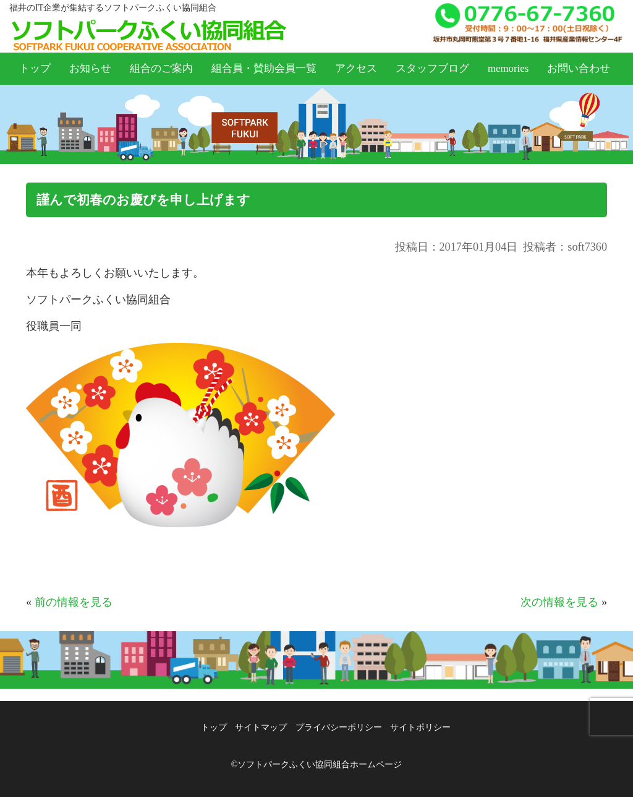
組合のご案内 (161, 68)
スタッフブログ (432, 68)
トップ (35, 68)
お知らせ (90, 68)
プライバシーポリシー (338, 727)
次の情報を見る (559, 602)
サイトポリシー (420, 727)
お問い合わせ (578, 68)
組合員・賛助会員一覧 (263, 68)
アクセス (356, 68)
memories (508, 68)
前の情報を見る (74, 602)
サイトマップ (261, 727)
